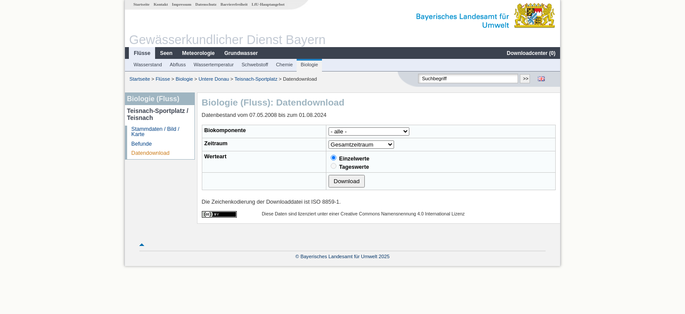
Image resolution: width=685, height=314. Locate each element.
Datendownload (150, 153)
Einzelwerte (350, 158)
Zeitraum (216, 143)
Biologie (309, 64)
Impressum (181, 4)
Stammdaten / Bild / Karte (155, 132)
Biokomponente (225, 130)
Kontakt (161, 4)
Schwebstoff (255, 64)
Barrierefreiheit (234, 4)
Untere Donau (214, 79)
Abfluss (178, 64)
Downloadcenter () (531, 53)
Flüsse (142, 53)
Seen (166, 53)
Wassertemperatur (214, 64)
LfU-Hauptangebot (268, 4)
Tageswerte (350, 166)
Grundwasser (241, 53)
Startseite (141, 4)
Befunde (141, 144)
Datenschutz (206, 4)
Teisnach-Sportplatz (256, 79)
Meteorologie (198, 53)
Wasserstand (148, 64)
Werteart (215, 157)
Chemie (284, 64)
